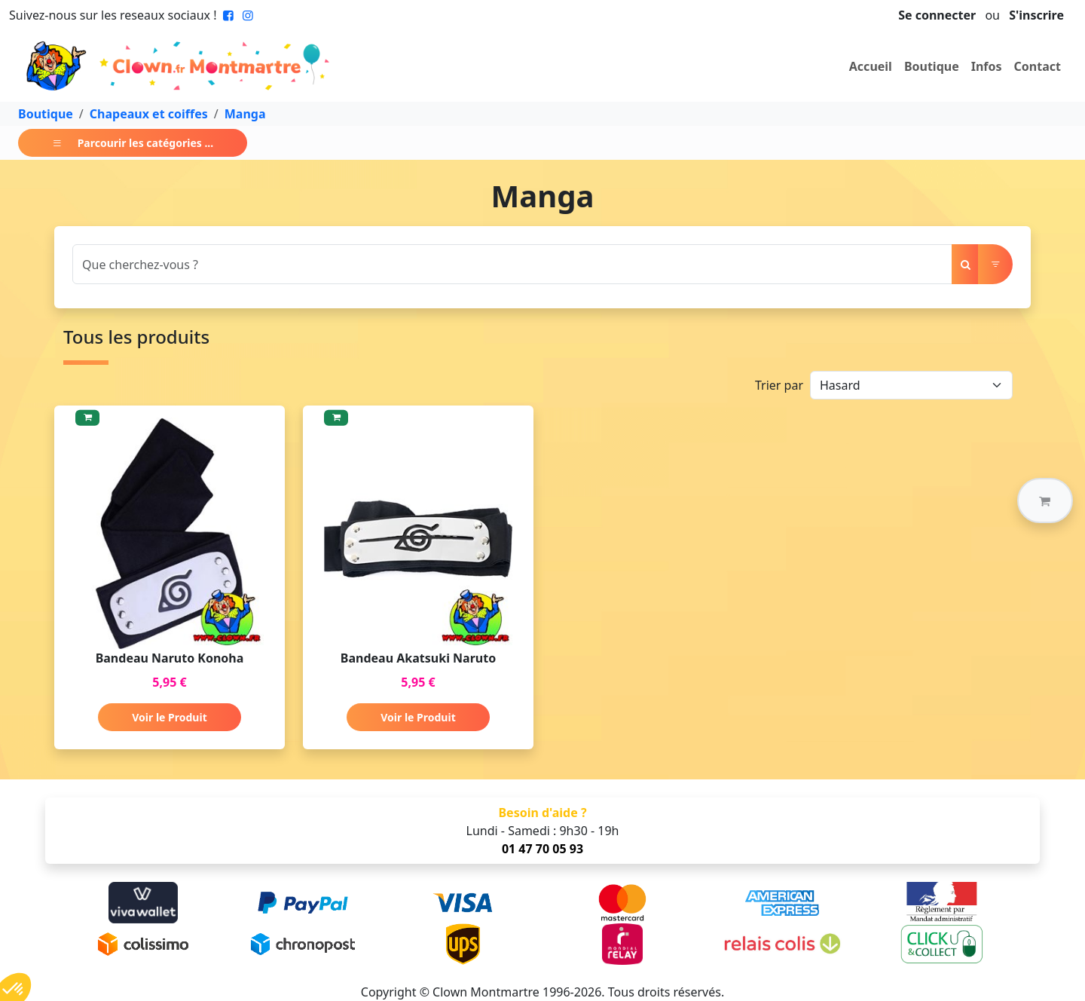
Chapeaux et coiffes (149, 114)
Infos (986, 66)
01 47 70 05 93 (542, 848)
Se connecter (937, 15)
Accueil (870, 66)
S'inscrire (1036, 15)
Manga (245, 114)
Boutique (931, 66)
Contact (1037, 66)
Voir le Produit (169, 717)
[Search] (512, 264)
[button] (1045, 500)
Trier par (779, 385)
